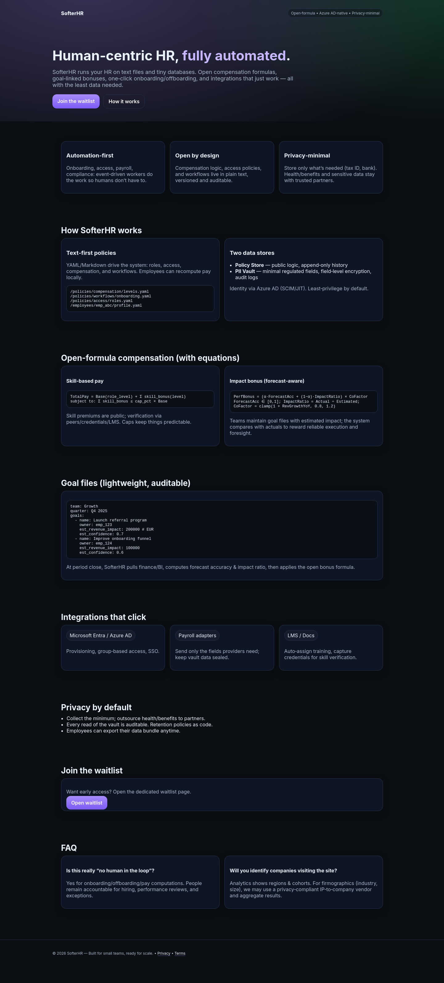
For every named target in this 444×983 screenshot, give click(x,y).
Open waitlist (86, 819)
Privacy (164, 969)
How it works (124, 101)
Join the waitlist (76, 101)
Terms (180, 969)
